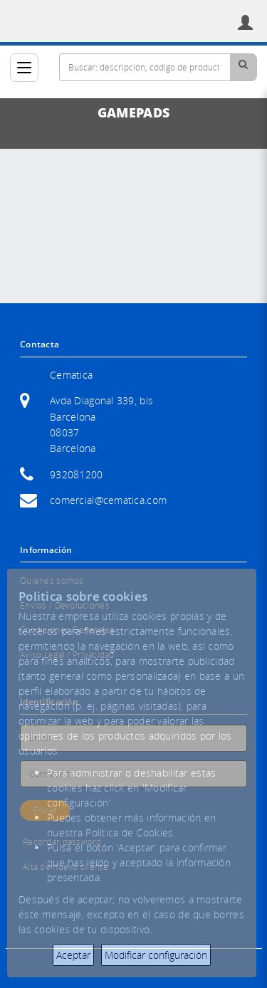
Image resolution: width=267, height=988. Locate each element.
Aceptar (73, 955)
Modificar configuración (156, 955)
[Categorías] (24, 67)
